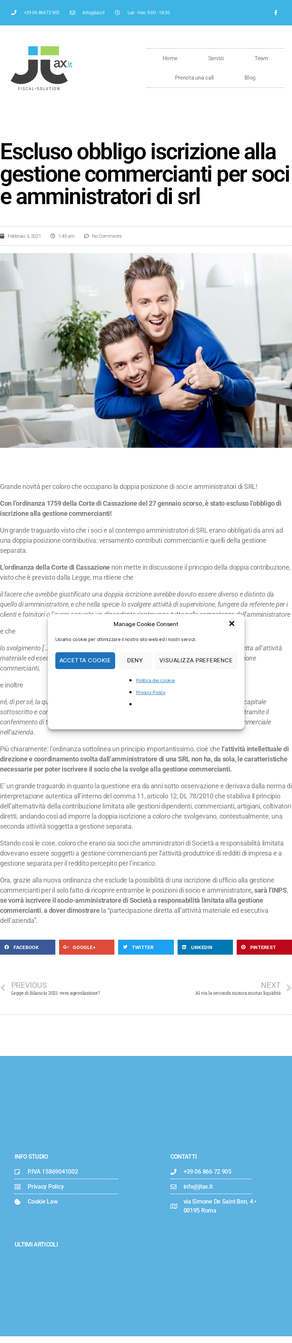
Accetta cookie (85, 660)
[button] (232, 624)
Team (261, 58)
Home (170, 58)
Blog (250, 77)
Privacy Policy (151, 692)
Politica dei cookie (155, 680)
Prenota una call (194, 77)
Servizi (216, 58)
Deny (135, 660)
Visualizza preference (196, 660)
